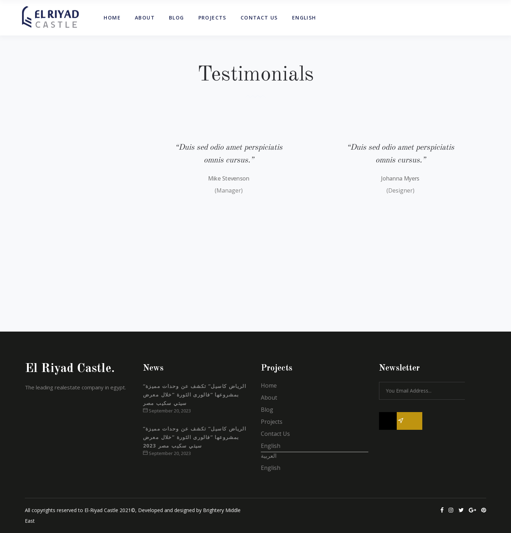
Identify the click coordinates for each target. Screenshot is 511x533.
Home (269, 385)
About (269, 397)
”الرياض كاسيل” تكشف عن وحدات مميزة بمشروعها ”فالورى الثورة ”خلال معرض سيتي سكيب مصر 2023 (195, 437)
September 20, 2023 (167, 410)
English (270, 446)
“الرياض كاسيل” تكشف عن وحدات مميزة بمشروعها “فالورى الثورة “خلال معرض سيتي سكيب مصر (195, 394)
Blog (267, 409)
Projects (271, 422)
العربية (268, 456)
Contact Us (275, 434)
